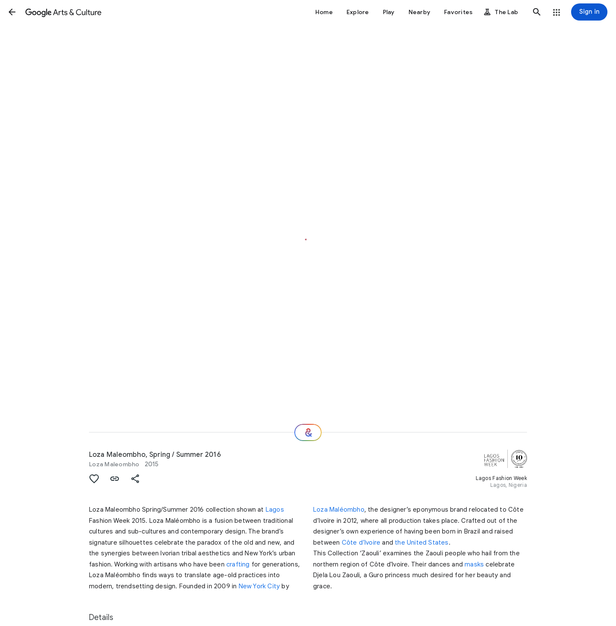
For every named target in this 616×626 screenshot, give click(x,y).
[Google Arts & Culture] (63, 12)
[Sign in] (589, 12)
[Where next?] (308, 432)
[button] (12, 12)
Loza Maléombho (338, 509)
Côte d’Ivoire (361, 542)
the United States (421, 542)
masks (474, 564)
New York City (259, 586)
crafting (238, 564)
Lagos (275, 509)
